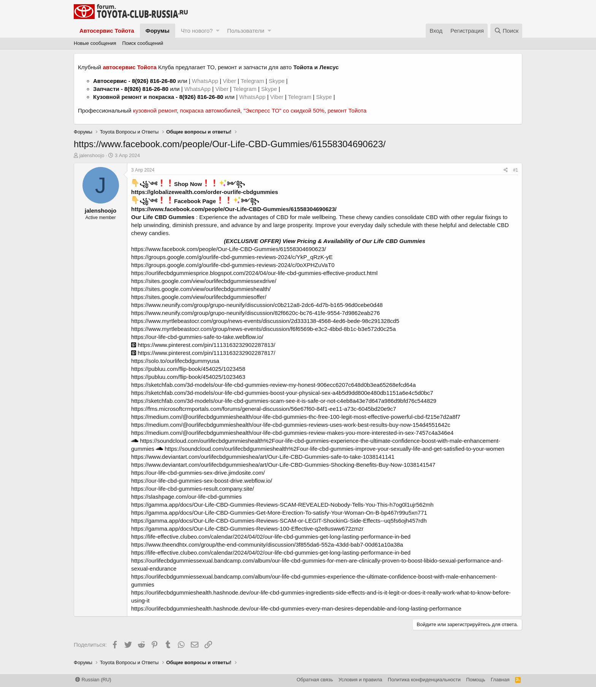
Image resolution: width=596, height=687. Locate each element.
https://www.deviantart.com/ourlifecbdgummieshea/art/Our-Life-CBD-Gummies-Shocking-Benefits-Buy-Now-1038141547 (283, 464)
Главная (500, 679)
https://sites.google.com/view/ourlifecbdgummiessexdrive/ (203, 281)
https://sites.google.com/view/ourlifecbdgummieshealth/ (201, 289)
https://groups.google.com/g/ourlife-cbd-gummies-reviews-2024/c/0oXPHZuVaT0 (232, 265)
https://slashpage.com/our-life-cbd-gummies (186, 496)
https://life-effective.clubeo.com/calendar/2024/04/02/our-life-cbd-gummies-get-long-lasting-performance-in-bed (271, 536)
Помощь (475, 679)
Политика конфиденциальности (424, 679)
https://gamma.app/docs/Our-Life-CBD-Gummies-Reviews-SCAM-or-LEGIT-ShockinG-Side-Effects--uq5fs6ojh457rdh (279, 520)
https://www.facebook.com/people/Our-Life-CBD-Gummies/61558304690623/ (233, 209)
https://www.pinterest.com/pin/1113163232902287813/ (203, 345)
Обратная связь (314, 679)
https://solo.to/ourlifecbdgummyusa (175, 361)
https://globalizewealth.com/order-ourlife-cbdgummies (204, 192)
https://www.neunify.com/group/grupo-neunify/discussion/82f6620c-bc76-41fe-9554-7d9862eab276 (255, 313)
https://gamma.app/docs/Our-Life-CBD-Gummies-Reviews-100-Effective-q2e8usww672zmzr (247, 528)
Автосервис (110, 81)
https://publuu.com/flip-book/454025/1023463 (188, 377)
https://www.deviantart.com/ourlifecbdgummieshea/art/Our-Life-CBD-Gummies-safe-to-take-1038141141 (263, 456)
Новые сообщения (95, 43)
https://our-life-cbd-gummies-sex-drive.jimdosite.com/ (198, 472)
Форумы (158, 30)
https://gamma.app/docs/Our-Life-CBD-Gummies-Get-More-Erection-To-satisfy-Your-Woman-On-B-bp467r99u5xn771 (279, 512)
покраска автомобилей (210, 110)
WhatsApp (206, 81)
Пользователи (245, 30)
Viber (229, 81)
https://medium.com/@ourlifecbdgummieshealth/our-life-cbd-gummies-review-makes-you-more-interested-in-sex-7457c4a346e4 (292, 432)
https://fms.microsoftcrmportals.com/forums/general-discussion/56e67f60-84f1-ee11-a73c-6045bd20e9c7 (263, 409)
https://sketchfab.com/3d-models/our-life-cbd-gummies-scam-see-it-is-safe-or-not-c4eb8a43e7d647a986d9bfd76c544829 (283, 401)
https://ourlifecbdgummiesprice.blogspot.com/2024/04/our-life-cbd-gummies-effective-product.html (254, 273)
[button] (217, 31)
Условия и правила (360, 679)
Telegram (253, 81)
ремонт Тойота (347, 110)
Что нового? (197, 30)
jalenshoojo (92, 155)
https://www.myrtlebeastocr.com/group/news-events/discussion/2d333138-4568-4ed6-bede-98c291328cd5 (265, 321)
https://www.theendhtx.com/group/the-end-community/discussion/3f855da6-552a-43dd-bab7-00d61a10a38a (267, 544)
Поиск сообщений (142, 43)
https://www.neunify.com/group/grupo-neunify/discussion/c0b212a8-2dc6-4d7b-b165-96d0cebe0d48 (257, 305)
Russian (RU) (93, 679)
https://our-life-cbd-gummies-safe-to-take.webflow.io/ (197, 337)
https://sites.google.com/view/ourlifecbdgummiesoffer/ (198, 297)
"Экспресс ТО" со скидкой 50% (283, 110)
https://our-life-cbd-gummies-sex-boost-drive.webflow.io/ (201, 480)
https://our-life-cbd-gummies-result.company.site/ (192, 488)
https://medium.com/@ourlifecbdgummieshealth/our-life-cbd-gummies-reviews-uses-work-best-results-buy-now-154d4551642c (290, 424)
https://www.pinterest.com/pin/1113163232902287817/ (203, 353)
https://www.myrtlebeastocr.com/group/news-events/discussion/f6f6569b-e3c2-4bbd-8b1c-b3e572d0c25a (263, 329)
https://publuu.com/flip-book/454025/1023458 (188, 369)
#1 (515, 170)
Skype (277, 81)
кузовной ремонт (155, 110)
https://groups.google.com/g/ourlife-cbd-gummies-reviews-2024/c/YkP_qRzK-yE (232, 257)
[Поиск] (506, 31)
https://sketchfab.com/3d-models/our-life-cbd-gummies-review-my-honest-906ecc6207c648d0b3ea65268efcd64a (273, 385)
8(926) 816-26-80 (154, 81)
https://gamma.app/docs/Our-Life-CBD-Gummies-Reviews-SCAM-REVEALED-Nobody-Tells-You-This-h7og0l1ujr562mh (282, 504)
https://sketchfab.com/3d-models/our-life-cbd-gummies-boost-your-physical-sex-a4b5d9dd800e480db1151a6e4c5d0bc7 (282, 393)
